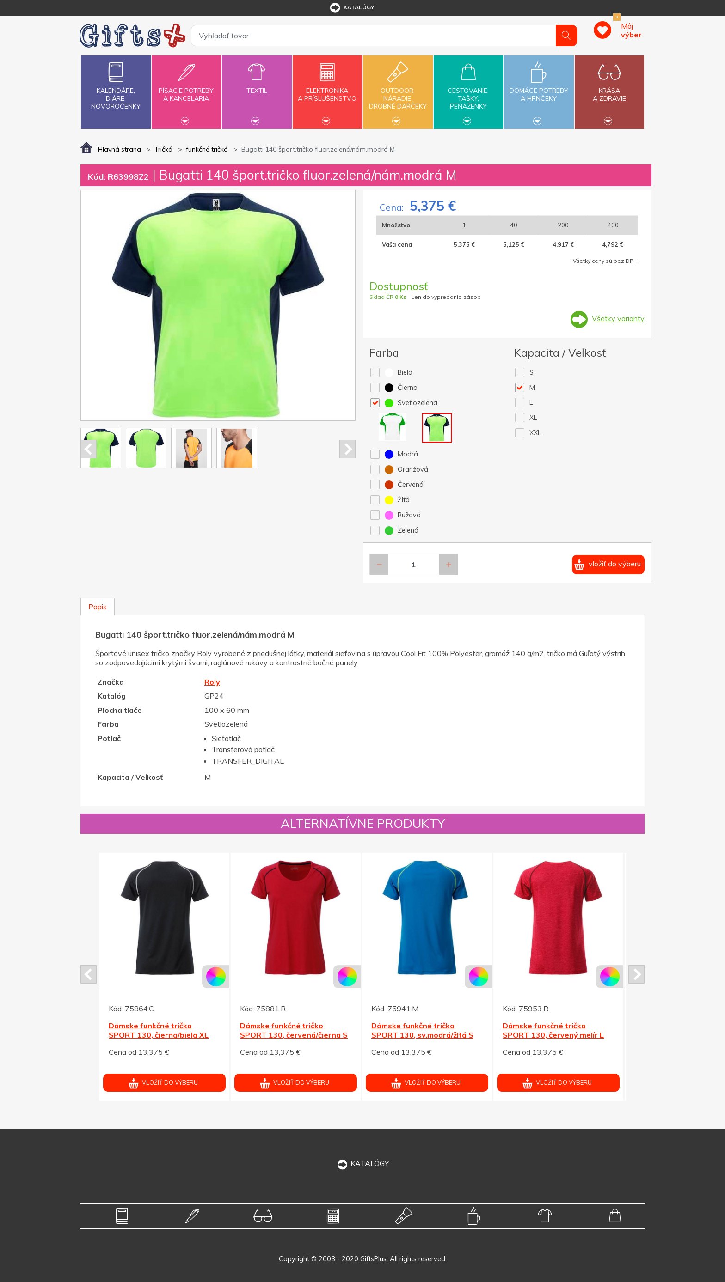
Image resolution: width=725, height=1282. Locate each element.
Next (347, 449)
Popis (97, 606)
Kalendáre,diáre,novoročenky (116, 83)
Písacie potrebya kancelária (186, 89)
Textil (257, 85)
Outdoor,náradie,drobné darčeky (398, 91)
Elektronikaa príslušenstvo (327, 89)
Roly (212, 682)
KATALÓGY (362, 1163)
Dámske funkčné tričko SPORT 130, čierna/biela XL (159, 1030)
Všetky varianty (618, 318)
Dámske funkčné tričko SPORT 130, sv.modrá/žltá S (422, 1030)
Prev (88, 449)
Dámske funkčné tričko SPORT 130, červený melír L (553, 1030)
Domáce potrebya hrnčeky (539, 89)
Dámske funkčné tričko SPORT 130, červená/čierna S (294, 1030)
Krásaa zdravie (609, 89)
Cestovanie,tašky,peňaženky (468, 91)
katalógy (352, 7)
